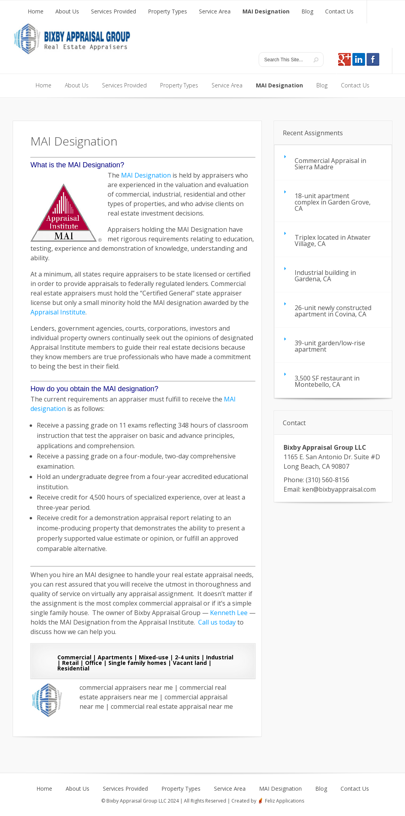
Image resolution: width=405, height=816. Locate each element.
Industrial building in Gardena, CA (325, 275)
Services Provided (125, 788)
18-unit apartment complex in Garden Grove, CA (333, 202)
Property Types (181, 788)
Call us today (217, 622)
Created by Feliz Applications (267, 800)
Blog (321, 788)
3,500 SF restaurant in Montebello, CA (327, 381)
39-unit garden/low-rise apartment (330, 346)
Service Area (230, 788)
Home (44, 788)
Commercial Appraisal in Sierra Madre (330, 163)
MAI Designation (146, 175)
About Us (77, 788)
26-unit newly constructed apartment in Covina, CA (333, 310)
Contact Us (355, 788)
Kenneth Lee (229, 612)
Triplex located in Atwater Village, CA (333, 240)
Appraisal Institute (57, 312)
